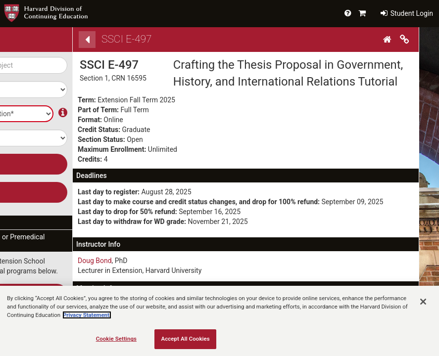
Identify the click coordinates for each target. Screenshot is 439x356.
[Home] (388, 39)
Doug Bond (95, 261)
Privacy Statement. (87, 315)
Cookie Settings (116, 338)
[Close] (423, 301)
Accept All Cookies (185, 338)
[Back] (87, 39)
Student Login (407, 13)
